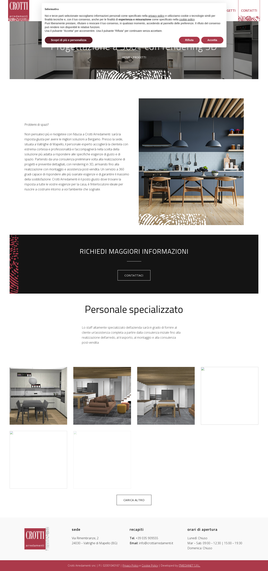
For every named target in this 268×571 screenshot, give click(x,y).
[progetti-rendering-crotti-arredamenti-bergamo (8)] (38, 396)
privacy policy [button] (156, 15)
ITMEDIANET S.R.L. (189, 565)
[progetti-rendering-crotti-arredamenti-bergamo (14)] (102, 396)
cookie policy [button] (186, 19)
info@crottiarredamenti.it (156, 543)
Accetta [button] (212, 40)
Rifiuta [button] (189, 40)
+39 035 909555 (147, 538)
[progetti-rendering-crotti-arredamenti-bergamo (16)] (166, 396)
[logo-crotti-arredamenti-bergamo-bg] (18, 10)
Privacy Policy (131, 565)
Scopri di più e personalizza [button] (68, 40)
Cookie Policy (150, 565)
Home (126, 57)
